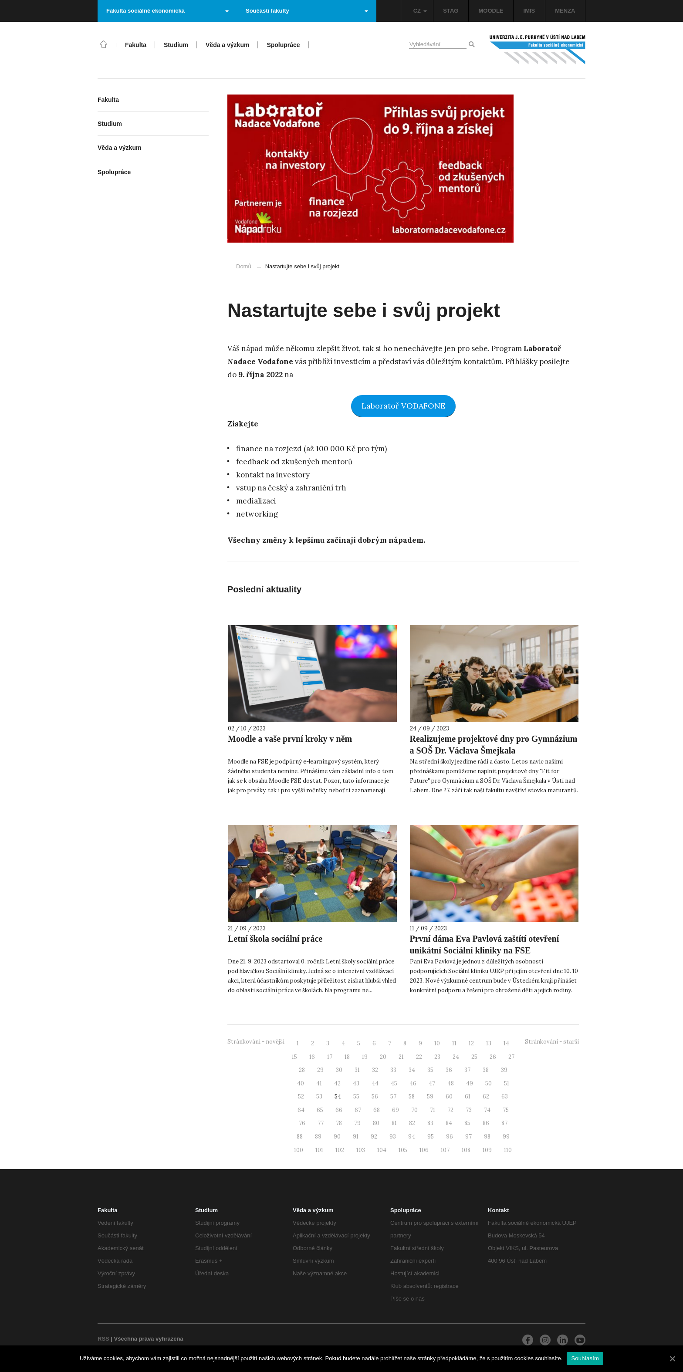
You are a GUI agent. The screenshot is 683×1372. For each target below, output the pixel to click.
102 (339, 1150)
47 (432, 1083)
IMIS (529, 10)
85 (467, 1123)
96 (449, 1136)
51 (506, 1083)
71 (432, 1110)
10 (437, 1043)
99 (506, 1136)
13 (488, 1043)
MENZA (565, 10)
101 (319, 1150)
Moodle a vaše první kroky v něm (290, 738)
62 (486, 1096)
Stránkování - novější (255, 1041)
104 (381, 1150)
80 (376, 1123)
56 (375, 1096)
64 (301, 1110)
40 (300, 1083)
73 (469, 1110)
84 (449, 1123)
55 (356, 1096)
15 (294, 1057)
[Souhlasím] (672, 1358)
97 (468, 1136)
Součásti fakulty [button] (307, 10)
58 (412, 1096)
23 (437, 1057)
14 (506, 1043)
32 (375, 1070)
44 (375, 1083)
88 (300, 1136)
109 (487, 1150)
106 (424, 1150)
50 (488, 1083)
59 (430, 1096)
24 (456, 1057)
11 (454, 1043)
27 (511, 1057)
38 (486, 1070)
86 (486, 1123)
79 (357, 1123)
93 (392, 1136)
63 (504, 1096)
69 (395, 1110)
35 (430, 1070)
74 (487, 1110)
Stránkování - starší (552, 1041)
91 (355, 1136)
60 (449, 1096)
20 (383, 1057)
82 (412, 1123)
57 (393, 1096)
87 (504, 1123)
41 (319, 1083)
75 (506, 1110)
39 (504, 1070)
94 (411, 1136)
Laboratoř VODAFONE (403, 406)
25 (474, 1057)
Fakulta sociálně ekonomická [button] (167, 10)
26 (493, 1057)
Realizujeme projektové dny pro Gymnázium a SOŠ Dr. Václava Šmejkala (494, 744)
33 (393, 1070)
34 (412, 1070)
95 (430, 1136)
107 (445, 1150)
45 (394, 1083)
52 (301, 1096)
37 (467, 1070)
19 (365, 1057)
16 (312, 1057)
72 (450, 1110)
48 (450, 1083)
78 (339, 1123)
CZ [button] (420, 10)
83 (430, 1123)
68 (376, 1110)
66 (338, 1110)
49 (469, 1083)
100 (298, 1150)
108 (466, 1150)
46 (412, 1083)
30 (339, 1070)
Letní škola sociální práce (275, 938)
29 (320, 1070)
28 (302, 1070)
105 (403, 1150)
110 (508, 1150)
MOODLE (490, 10)
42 (337, 1083)
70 (414, 1110)
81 (394, 1123)
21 (401, 1057)
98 (487, 1136)
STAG (450, 10)
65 (320, 1110)
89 (318, 1136)
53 (319, 1096)
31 (357, 1070)
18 (347, 1057)
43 (356, 1083)
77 (321, 1123)
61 (467, 1096)
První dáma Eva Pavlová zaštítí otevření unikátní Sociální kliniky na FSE (484, 944)
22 (419, 1057)
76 (302, 1123)
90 (337, 1136)
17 (329, 1057)
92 (374, 1136)
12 (471, 1043)
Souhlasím (585, 1358)
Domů (243, 266)
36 (449, 1070)
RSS (103, 1338)
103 (360, 1150)
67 (358, 1110)
